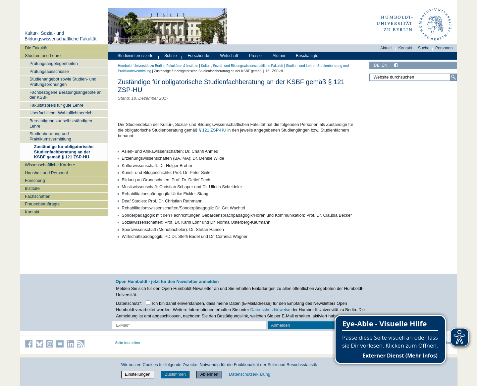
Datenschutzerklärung (249, 374)
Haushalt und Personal (46, 172)
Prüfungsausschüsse (49, 71)
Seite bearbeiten (127, 343)
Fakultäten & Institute (182, 66)
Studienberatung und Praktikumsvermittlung (50, 136)
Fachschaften (37, 196)
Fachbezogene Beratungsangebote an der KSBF (65, 95)
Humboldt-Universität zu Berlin (141, 66)
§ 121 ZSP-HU (212, 130)
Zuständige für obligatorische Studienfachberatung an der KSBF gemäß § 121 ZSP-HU (64, 151)
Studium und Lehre (43, 55)
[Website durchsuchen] (413, 77)
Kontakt (32, 211)
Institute (32, 188)
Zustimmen (175, 374)
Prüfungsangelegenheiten (53, 63)
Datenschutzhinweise (270, 309)
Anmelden (280, 325)
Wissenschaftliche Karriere (50, 164)
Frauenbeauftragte (42, 203)
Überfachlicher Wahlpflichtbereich (60, 112)
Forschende (198, 55)
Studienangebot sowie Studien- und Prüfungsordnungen (62, 81)
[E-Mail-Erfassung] (189, 325)
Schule (170, 55)
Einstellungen (137, 374)
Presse (255, 55)
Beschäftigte (307, 55)
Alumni (279, 55)
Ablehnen (209, 374)
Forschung (35, 180)
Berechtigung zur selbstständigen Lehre (60, 123)
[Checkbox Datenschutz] (148, 303)
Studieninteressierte (135, 55)
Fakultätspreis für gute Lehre (56, 105)
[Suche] (453, 77)
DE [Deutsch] (377, 65)
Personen (444, 48)
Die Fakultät (36, 47)
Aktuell (386, 48)
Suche (424, 48)
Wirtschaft (229, 55)
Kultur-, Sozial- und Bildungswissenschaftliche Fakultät (61, 36)
